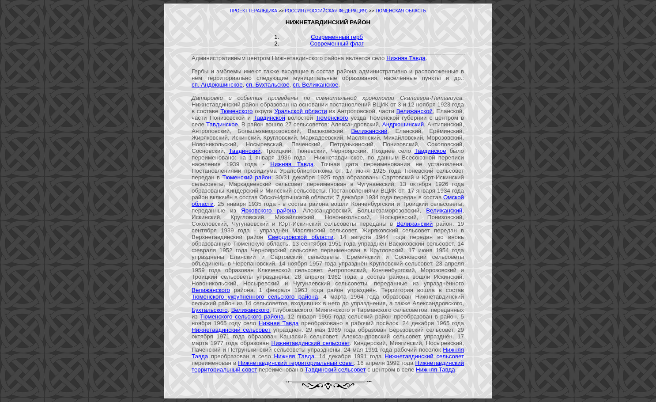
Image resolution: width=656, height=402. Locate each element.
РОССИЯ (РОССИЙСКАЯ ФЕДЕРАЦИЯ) (327, 10)
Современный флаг (337, 43)
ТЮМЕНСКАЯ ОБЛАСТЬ (400, 10)
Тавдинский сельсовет (335, 369)
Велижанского (211, 290)
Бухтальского (210, 310)
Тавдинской (269, 117)
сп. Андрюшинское (217, 84)
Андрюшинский (403, 124)
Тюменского (236, 111)
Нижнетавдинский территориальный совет (296, 363)
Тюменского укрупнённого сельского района (255, 296)
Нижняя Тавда (406, 58)
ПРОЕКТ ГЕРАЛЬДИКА (254, 10)
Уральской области (300, 111)
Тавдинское (222, 124)
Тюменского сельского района (241, 316)
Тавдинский (244, 151)
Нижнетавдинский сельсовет (231, 329)
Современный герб (337, 37)
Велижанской (414, 111)
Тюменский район (246, 177)
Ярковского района (268, 210)
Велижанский (369, 131)
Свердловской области (301, 237)
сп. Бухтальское (267, 84)
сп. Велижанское (316, 84)
